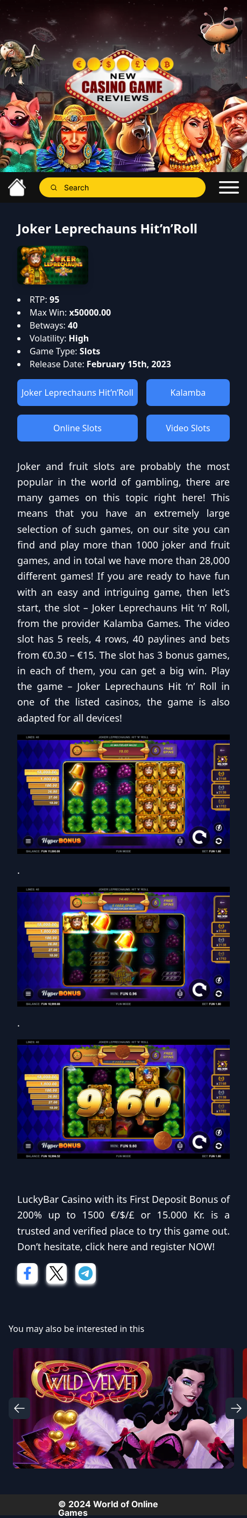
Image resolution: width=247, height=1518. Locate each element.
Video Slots (188, 428)
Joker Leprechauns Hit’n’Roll (77, 392)
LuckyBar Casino (54, 1199)
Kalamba (188, 392)
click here (107, 1246)
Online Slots (77, 428)
